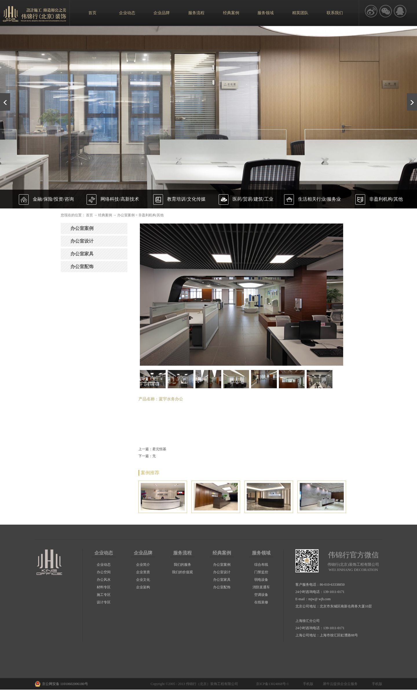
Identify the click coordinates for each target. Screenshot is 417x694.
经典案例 (105, 215)
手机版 (307, 684)
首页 (92, 13)
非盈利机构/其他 (151, 215)
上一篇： (152, 449)
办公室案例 (126, 215)
